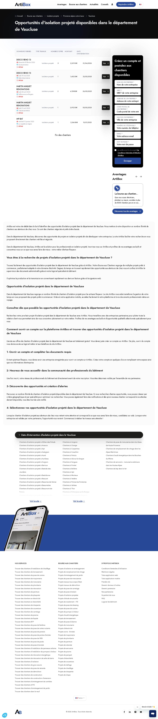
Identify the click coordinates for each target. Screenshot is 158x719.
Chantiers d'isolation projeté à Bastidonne (34, 475)
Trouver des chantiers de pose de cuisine (29, 575)
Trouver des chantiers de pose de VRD (29, 638)
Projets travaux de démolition (69, 585)
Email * (119, 134)
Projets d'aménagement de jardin (70, 575)
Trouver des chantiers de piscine (26, 615)
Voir (106, 63)
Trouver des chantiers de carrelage (27, 612)
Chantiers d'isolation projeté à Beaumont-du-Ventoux (35, 497)
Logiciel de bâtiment (109, 602)
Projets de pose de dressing (68, 605)
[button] (136, 176)
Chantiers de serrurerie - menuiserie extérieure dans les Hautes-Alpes (123, 463)
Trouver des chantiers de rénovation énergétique (32, 655)
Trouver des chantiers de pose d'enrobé (29, 645)
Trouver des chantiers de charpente (27, 605)
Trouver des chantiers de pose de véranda (30, 668)
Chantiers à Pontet (69, 465)
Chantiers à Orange (70, 445)
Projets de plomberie (66, 638)
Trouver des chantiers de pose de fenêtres (30, 625)
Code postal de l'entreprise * (123, 108)
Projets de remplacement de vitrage (71, 572)
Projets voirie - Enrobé (66, 632)
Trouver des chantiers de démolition (28, 671)
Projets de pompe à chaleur (68, 612)
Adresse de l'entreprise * (127, 98)
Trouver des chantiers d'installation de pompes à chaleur (35, 652)
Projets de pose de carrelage (68, 588)
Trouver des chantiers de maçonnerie (28, 578)
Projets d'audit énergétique (68, 615)
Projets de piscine (64, 652)
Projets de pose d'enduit (67, 592)
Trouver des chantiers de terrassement (29, 572)
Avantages (62, 4)
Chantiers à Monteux (70, 475)
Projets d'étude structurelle (68, 598)
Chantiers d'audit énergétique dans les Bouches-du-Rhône (123, 457)
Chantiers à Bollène (70, 469)
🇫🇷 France (79, 698)
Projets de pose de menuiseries (69, 578)
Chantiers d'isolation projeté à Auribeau (34, 459)
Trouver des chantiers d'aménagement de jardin (32, 688)
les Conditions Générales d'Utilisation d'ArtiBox (129, 153)
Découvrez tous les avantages (128, 211)
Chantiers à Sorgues (70, 462)
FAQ (103, 598)
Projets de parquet (65, 655)
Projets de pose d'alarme (67, 622)
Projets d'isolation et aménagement (71, 568)
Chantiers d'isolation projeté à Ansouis (33, 445)
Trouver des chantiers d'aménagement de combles (33, 681)
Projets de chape (64, 675)
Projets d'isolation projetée (68, 595)
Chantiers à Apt (68, 472)
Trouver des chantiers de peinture (27, 592)
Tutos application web (110, 575)
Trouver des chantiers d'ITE (25, 685)
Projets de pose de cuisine (67, 608)
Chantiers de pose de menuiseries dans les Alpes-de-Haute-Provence (124, 444)
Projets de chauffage (65, 668)
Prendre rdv (106, 582)
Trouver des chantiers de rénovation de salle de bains (34, 658)
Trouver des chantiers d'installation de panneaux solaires (35, 648)
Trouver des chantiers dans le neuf (27, 691)
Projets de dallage (65, 665)
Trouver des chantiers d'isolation (27, 662)
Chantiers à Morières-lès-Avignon (75, 495)
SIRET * (119, 90)
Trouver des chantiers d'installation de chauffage (32, 568)
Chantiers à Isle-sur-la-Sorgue (73, 459)
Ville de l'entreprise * (125, 117)
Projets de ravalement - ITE (68, 602)
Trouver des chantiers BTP (24, 622)
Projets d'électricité (65, 628)
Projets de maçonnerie (66, 635)
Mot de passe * (123, 142)
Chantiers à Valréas (70, 485)
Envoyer (128, 161)
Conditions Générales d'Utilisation (114, 568)
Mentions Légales (108, 572)
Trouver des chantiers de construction (28, 675)
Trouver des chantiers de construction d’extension (33, 678)
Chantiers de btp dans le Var (116, 469)
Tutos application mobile (111, 578)
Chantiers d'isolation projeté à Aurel (32, 455)
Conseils (104, 4)
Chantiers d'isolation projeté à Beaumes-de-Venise (37, 482)
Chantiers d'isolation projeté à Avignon (33, 462)
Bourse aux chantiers (78, 4)
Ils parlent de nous (108, 595)
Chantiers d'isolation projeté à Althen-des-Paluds (37, 442)
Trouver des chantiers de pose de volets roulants (32, 628)
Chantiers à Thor (69, 488)
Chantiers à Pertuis (69, 455)
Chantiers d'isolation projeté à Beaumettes (35, 485)
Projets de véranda (65, 645)
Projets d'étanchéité (65, 658)
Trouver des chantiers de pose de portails (30, 632)
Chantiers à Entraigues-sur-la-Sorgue (76, 492)
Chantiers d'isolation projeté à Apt (32, 449)
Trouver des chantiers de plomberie (28, 585)
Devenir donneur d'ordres (111, 585)
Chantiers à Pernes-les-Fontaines (74, 482)
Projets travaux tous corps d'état (70, 582)
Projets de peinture (65, 642)
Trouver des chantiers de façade (26, 618)
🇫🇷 (140, 4)
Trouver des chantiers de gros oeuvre (28, 665)
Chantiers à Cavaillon (70, 452)
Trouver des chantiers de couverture (28, 608)
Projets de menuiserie (66, 625)
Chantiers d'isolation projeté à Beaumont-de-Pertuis (35, 490)
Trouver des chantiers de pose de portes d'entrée (33, 635)
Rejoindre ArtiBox (126, 4)
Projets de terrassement (66, 618)
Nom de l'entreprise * (125, 82)
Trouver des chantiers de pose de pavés (29, 642)
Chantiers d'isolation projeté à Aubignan (34, 452)
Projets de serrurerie (65, 648)
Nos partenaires (107, 592)
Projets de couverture (66, 662)
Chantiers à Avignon (70, 442)
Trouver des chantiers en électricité (27, 598)
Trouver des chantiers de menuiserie (28, 582)
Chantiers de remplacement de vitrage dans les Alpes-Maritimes (123, 450)
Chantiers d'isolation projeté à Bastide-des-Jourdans (35, 470)
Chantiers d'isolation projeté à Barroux (33, 465)
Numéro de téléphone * (126, 125)
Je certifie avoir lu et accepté (129, 153)
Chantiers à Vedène (70, 479)
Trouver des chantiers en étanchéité (28, 602)
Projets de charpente (65, 671)
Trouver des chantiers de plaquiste (27, 595)
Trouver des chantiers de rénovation (28, 588)
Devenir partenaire (108, 588)
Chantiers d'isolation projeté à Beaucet (33, 479)
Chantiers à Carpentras (71, 449)
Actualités (94, 4)
